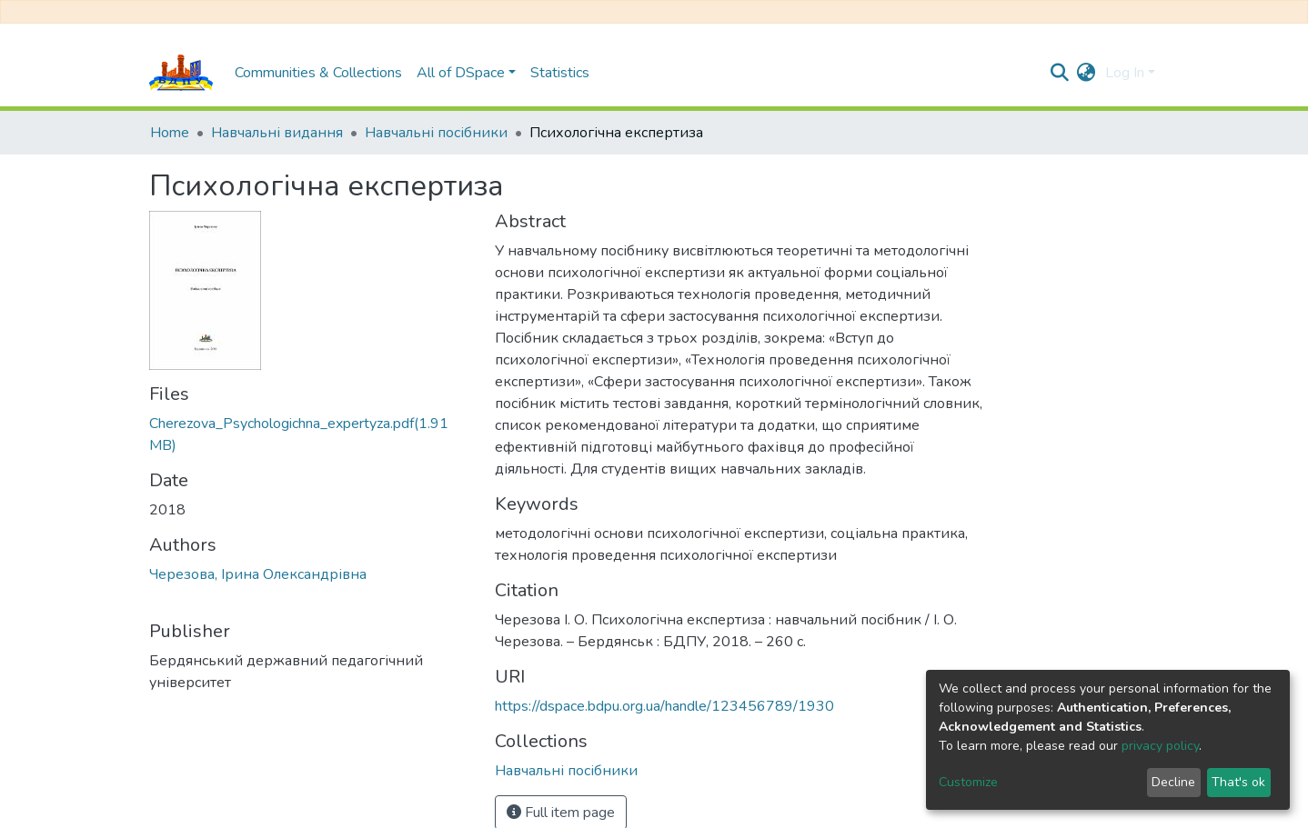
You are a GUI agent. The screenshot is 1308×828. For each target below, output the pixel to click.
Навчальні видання (277, 133)
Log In (1124, 73)
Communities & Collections (318, 73)
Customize (968, 782)
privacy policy (1160, 745)
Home (169, 133)
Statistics (559, 73)
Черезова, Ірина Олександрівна (258, 574)
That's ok (1238, 782)
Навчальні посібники (436, 133)
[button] (1087, 73)
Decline (1173, 782)
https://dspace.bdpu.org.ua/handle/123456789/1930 (664, 706)
